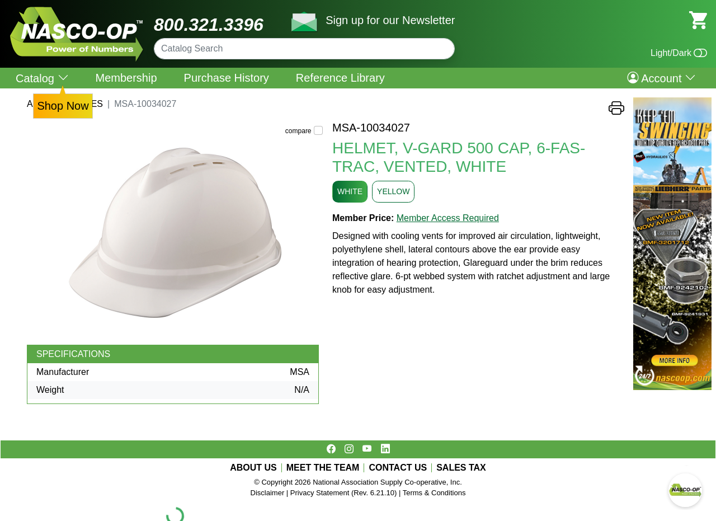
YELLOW (393, 191)
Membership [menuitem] (126, 77)
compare (298, 131)
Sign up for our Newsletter (390, 20)
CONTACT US (398, 467)
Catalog (42, 78)
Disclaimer (268, 493)
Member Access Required (448, 218)
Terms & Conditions (434, 493)
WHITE (349, 191)
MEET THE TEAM (323, 467)
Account (661, 77)
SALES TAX (461, 467)
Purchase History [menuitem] (226, 77)
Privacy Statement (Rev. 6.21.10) (343, 493)
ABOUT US (253, 467)
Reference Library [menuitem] (340, 77)
